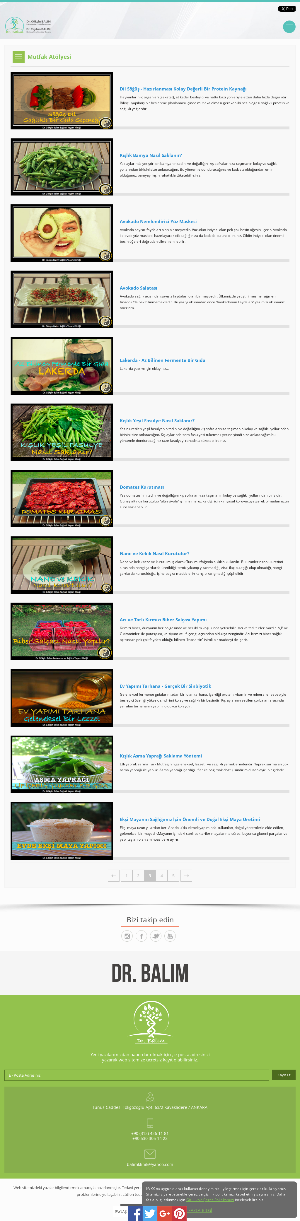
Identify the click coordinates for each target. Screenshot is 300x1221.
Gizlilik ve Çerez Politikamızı (210, 1199)
